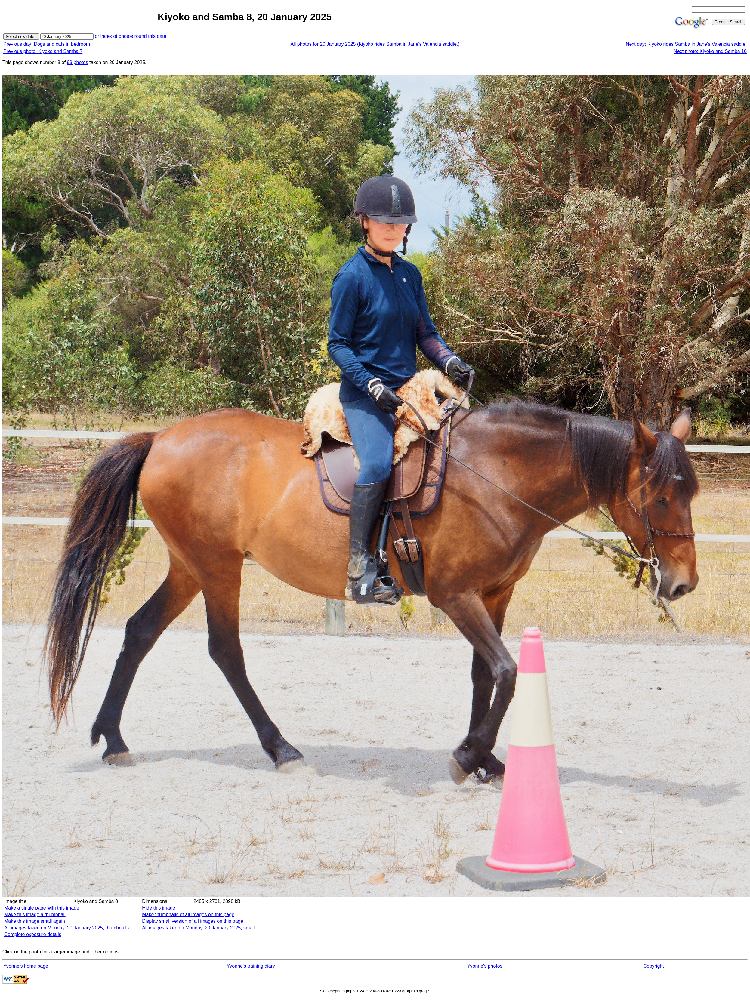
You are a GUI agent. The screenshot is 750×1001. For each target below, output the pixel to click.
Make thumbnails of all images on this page (188, 914)
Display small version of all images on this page (192, 921)
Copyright (653, 966)
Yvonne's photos (484, 966)
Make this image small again (34, 921)
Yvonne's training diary (251, 966)
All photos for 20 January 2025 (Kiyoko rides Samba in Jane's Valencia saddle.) (374, 44)
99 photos (77, 62)
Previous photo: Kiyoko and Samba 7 (42, 51)
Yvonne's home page (25, 966)
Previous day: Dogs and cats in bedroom (46, 44)
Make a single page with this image (41, 907)
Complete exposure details (32, 934)
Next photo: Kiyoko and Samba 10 (710, 51)
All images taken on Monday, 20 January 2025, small (198, 927)
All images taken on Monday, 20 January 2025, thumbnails (66, 927)
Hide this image (158, 907)
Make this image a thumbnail (35, 914)
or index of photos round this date (130, 36)
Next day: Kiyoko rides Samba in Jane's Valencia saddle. (686, 44)
